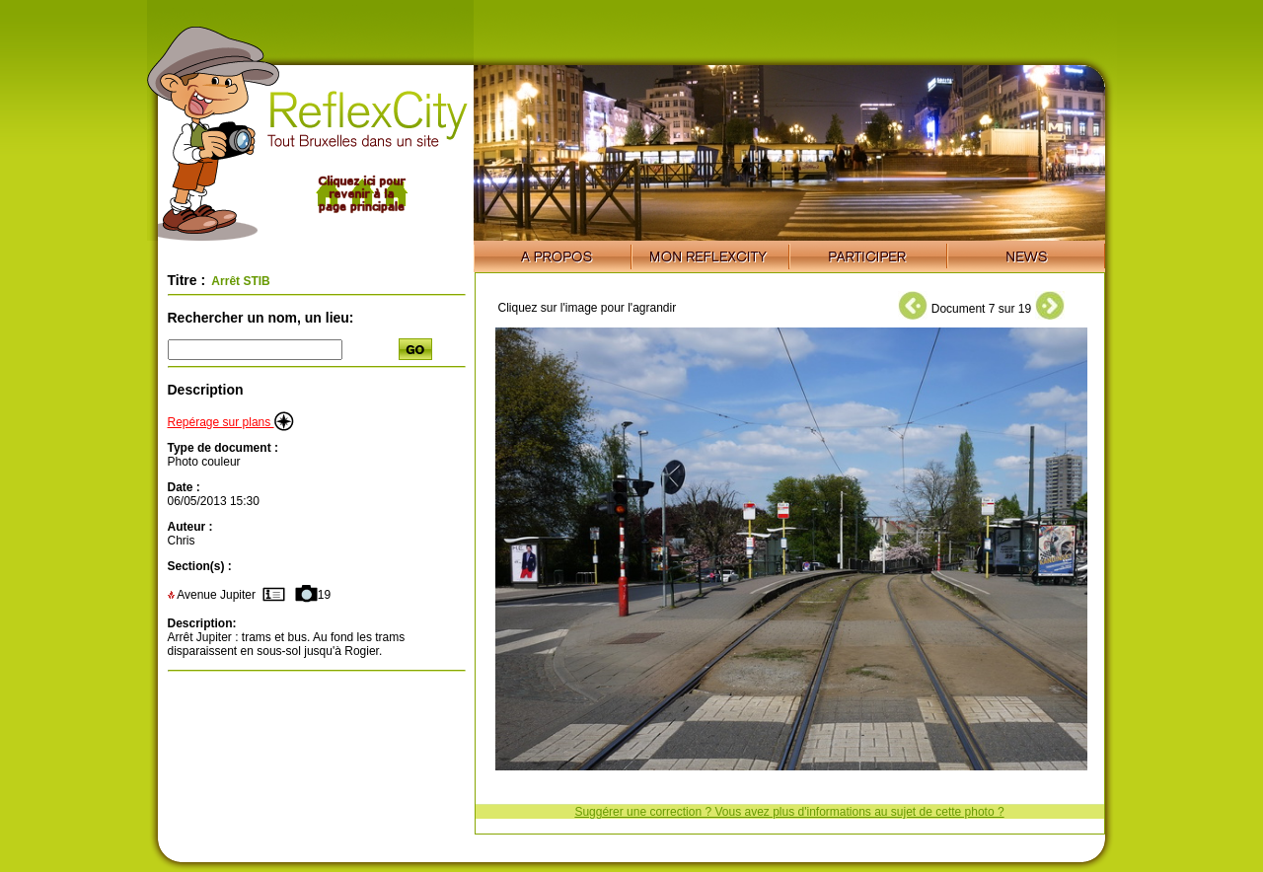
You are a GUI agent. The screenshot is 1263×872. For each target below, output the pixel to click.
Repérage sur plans (231, 422)
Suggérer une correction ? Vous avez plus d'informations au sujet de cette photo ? (788, 812)
